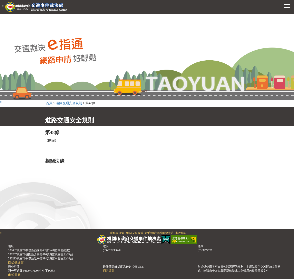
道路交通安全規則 (69, 103)
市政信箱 (181, 233)
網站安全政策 (134, 233)
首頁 (49, 103)
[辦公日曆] (14, 274)
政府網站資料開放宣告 (159, 233)
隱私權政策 (117, 233)
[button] (287, 5)
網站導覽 (108, 270)
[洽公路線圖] (16, 262)
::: (3, 6)
